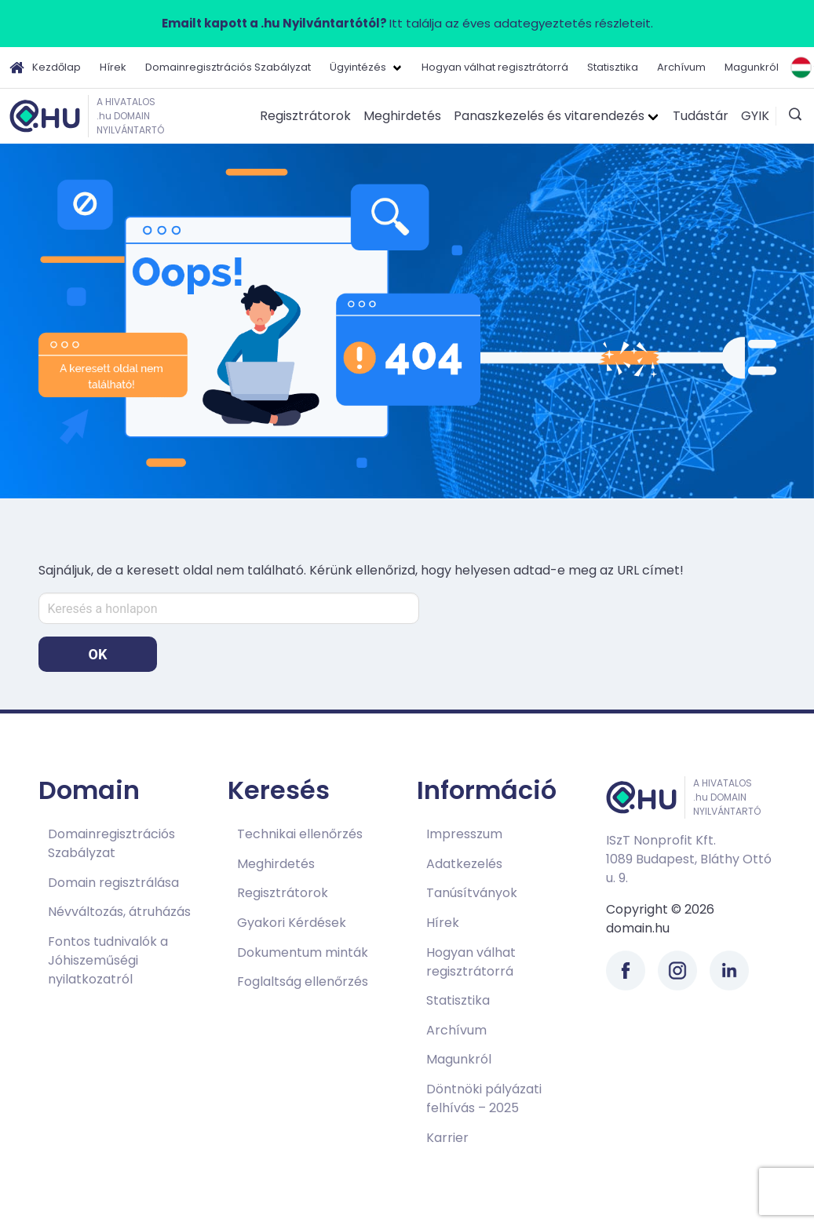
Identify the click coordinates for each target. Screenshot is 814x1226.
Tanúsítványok (471, 893)
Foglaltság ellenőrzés (302, 981)
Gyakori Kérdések (291, 923)
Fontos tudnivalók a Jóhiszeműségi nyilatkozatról (108, 960)
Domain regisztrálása (113, 883)
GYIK (755, 116)
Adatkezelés (464, 864)
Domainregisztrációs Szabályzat (228, 67)
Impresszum (464, 834)
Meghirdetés (402, 116)
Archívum (681, 67)
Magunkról (752, 67)
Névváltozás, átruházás (119, 912)
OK (98, 654)
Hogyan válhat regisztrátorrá (495, 67)
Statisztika (612, 67)
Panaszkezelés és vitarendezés (549, 116)
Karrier (447, 1138)
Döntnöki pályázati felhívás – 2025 (484, 1098)
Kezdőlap (45, 67)
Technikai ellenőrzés (300, 834)
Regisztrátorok (305, 116)
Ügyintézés (358, 67)
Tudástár (700, 116)
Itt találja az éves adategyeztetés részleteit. (407, 23)
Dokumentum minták (302, 952)
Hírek (113, 67)
